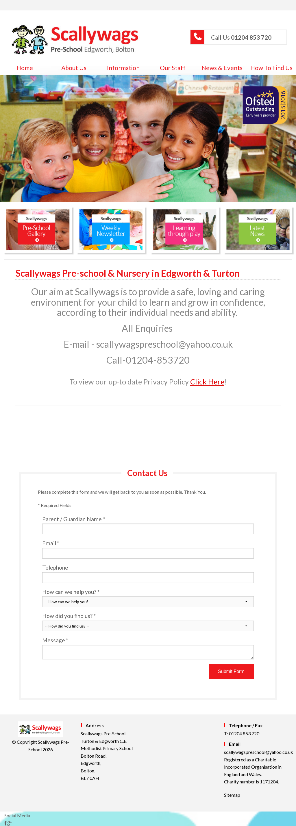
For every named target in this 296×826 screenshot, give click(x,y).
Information (123, 67)
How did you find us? (148, 621)
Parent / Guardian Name (148, 525)
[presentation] (86, 675)
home (24, 67)
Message (148, 648)
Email (148, 549)
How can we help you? (148, 597)
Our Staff (173, 67)
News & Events (222, 67)
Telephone (148, 573)
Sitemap (232, 795)
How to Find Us (271, 67)
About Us (73, 67)
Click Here (207, 381)
